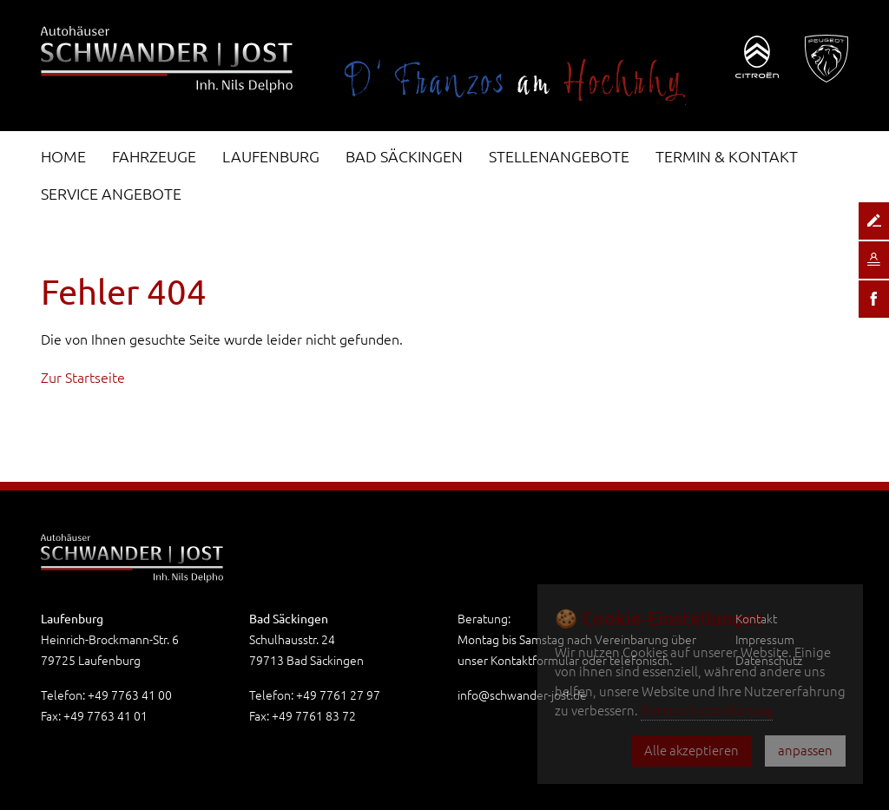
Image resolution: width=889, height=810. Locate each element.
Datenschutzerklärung (707, 710)
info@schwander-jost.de (522, 695)
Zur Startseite (83, 377)
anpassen (805, 750)
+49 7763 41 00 (130, 695)
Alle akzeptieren (691, 750)
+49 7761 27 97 (338, 695)
